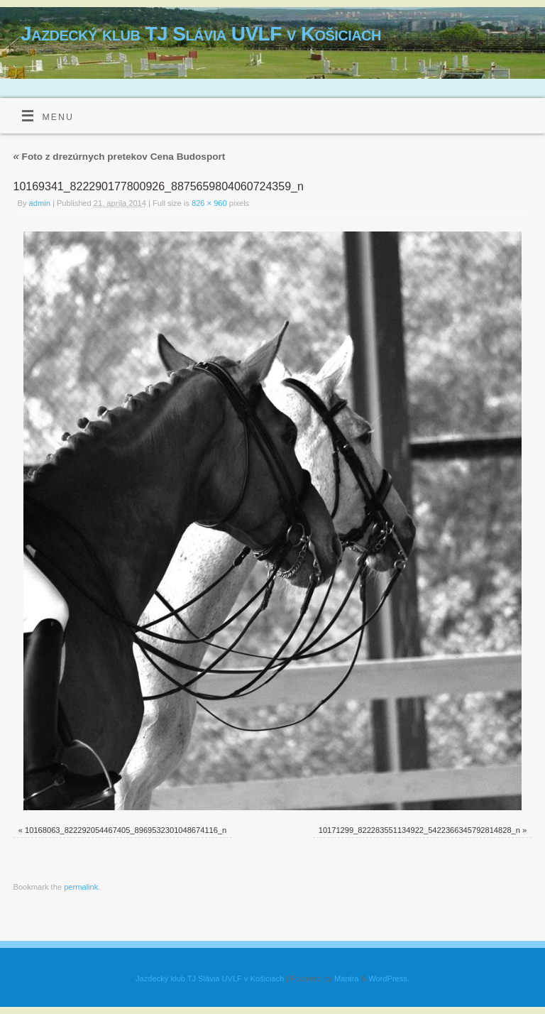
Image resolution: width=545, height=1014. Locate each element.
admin (39, 203)
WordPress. (388, 978)
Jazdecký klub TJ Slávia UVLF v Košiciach (201, 34)
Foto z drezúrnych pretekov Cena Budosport (119, 156)
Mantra (346, 978)
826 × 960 (209, 203)
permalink (81, 887)
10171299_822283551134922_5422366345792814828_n (419, 830)
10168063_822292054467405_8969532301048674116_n (125, 830)
